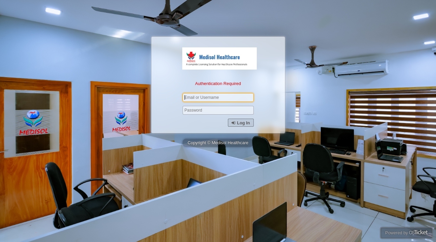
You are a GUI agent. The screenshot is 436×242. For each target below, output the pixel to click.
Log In (241, 122)
